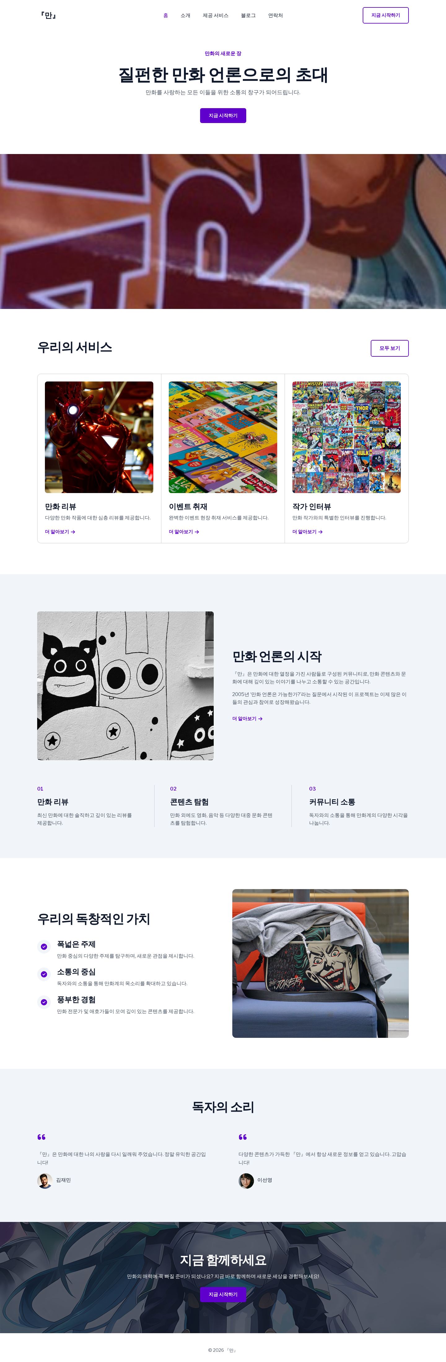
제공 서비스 (216, 15)
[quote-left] (41, 1139)
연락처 (270, 15)
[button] (386, 15)
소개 (188, 15)
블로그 (245, 15)
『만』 (48, 15)
